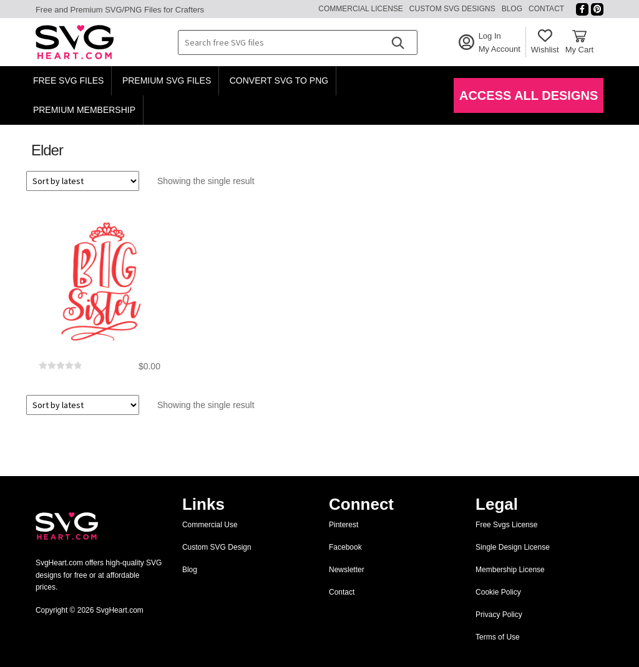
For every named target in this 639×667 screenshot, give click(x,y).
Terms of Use (498, 637)
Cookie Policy (498, 592)
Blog (512, 8)
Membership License (510, 569)
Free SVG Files (68, 80)
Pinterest (343, 524)
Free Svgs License (506, 524)
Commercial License (360, 8)
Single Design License (513, 547)
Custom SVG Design (216, 547)
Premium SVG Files (166, 80)
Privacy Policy (499, 614)
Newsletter (346, 569)
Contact (546, 8)
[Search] (397, 42)
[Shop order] (82, 181)
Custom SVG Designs (452, 8)
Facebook (345, 547)
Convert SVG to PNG (279, 80)
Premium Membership (84, 110)
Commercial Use (210, 524)
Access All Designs (528, 95)
